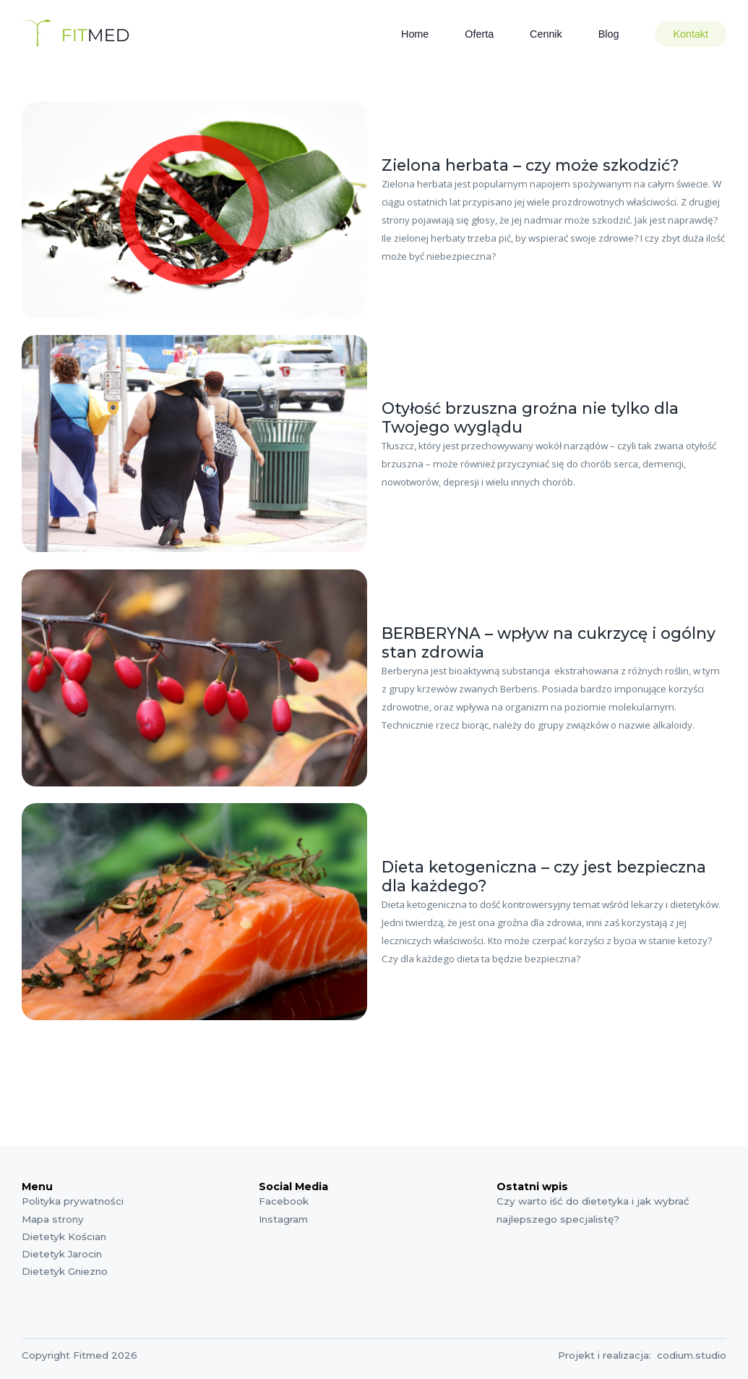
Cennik (546, 34)
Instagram (283, 1219)
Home (415, 34)
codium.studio (691, 1355)
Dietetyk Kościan (64, 1236)
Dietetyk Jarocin (62, 1254)
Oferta (479, 34)
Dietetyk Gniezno (65, 1271)
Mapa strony (53, 1219)
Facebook (284, 1201)
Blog (608, 34)
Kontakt (690, 34)
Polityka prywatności (73, 1201)
